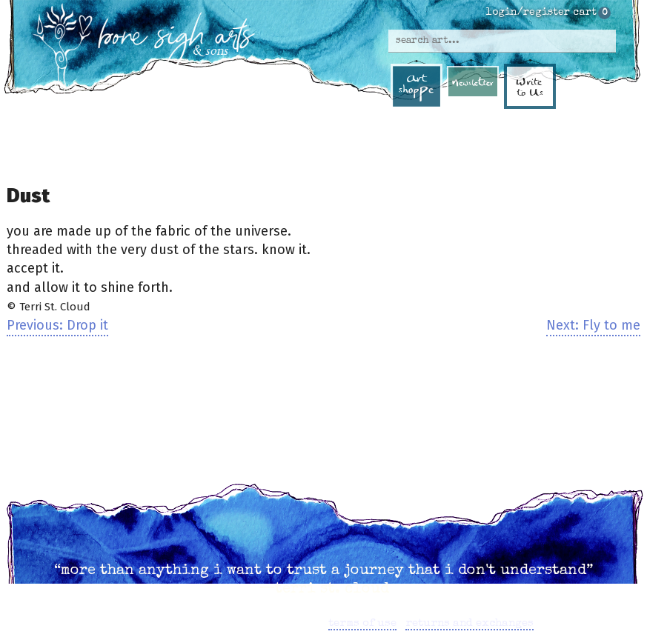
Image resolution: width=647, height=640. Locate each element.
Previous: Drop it (57, 325)
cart (585, 12)
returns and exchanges (469, 623)
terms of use (362, 623)
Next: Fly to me (593, 325)
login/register (528, 12)
